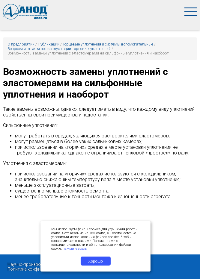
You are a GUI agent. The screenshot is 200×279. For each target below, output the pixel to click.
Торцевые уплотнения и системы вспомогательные (108, 44)
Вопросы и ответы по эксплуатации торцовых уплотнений (59, 48)
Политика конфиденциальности (39, 269)
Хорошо (95, 261)
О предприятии (20, 44)
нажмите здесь (75, 249)
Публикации (48, 44)
